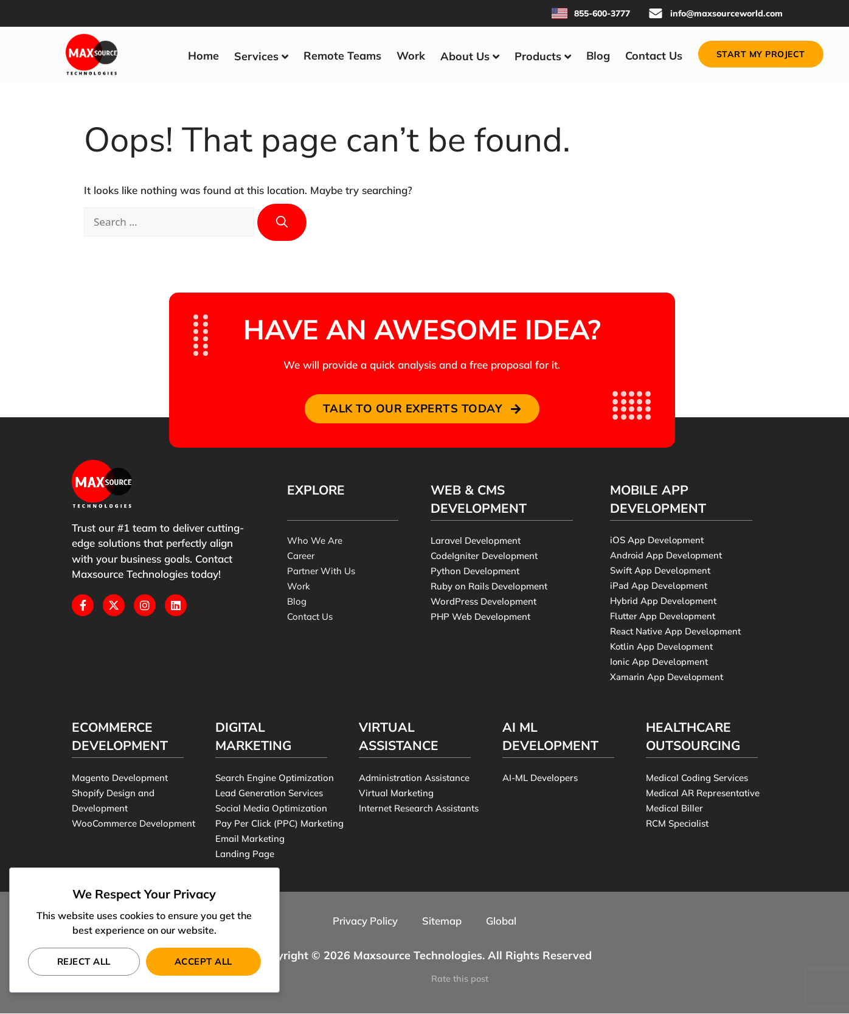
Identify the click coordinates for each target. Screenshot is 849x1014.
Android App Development (666, 556)
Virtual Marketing (396, 793)
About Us (465, 56)
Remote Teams (342, 56)
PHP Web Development (481, 617)
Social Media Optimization (271, 808)
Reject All (84, 962)
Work (411, 56)
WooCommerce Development (133, 824)
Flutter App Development (662, 617)
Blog (598, 56)
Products (538, 56)
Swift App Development (660, 571)
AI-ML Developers (540, 778)
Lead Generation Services (269, 793)
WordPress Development (483, 602)
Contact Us (653, 56)
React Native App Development (675, 632)
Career (300, 556)
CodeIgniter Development (484, 556)
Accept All (203, 962)
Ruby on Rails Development (489, 586)
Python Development (475, 571)
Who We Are (314, 541)
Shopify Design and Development (113, 801)
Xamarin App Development (666, 678)
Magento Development (120, 778)
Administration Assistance (414, 778)
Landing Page (244, 854)
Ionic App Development (659, 662)
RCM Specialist (677, 824)
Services (256, 56)
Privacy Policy (365, 921)
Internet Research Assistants (419, 808)
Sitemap (442, 921)
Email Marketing (250, 839)
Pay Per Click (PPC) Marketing (279, 824)
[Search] (282, 222)
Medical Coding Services (697, 778)
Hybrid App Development (663, 602)
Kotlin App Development (661, 647)
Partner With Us (321, 571)
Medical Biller (674, 808)
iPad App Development (658, 586)
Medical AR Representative (703, 793)
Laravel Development (476, 541)
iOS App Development (657, 541)
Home (203, 56)
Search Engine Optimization (274, 778)
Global (501, 921)
